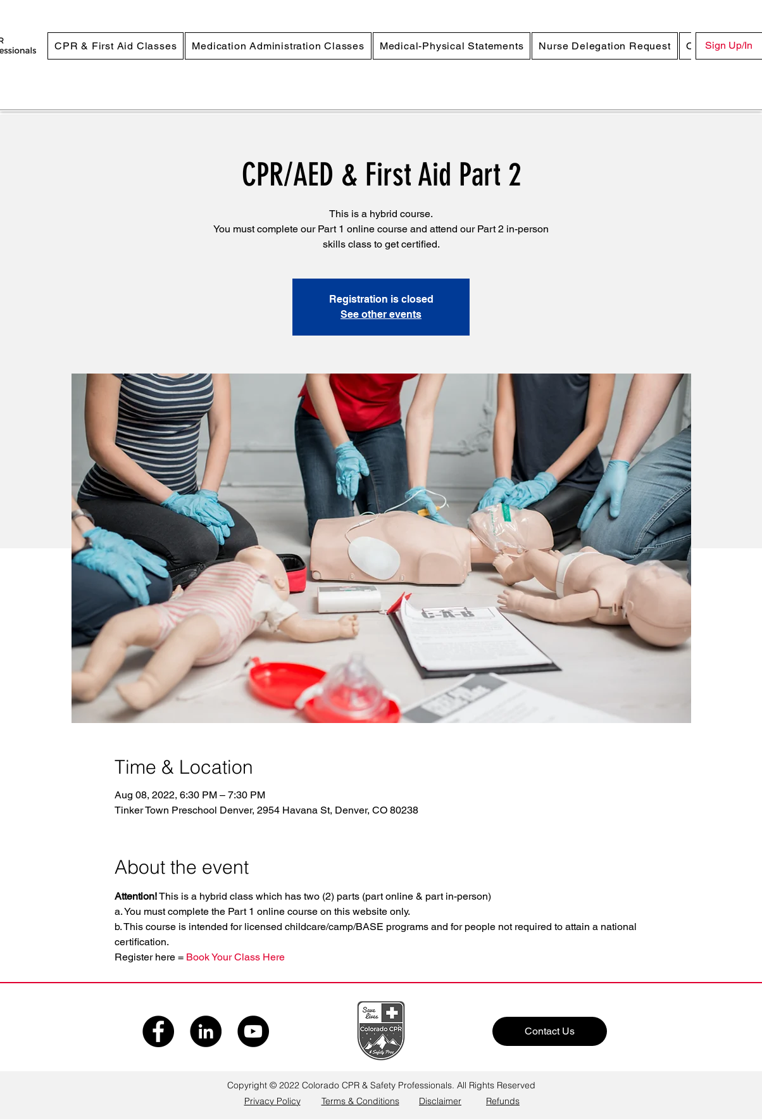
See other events (381, 314)
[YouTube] (253, 1031)
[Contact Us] (549, 1031)
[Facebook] (158, 1031)
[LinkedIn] (206, 1031)
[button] (115, 46)
